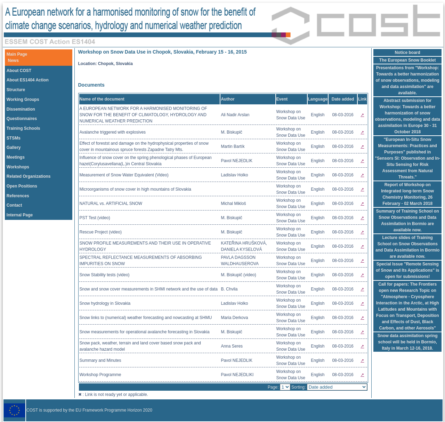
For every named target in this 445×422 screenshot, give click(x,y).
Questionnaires (22, 118)
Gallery (14, 147)
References (18, 195)
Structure (16, 89)
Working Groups (23, 99)
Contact (14, 205)
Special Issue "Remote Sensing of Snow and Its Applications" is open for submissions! (407, 270)
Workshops (18, 167)
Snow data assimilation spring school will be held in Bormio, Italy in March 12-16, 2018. (408, 342)
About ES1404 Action (28, 80)
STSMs (14, 138)
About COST (19, 70)
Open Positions (22, 186)
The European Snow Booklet (407, 60)
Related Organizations (29, 176)
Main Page (17, 54)
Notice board (407, 52)
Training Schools (23, 128)
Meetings (16, 157)
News (13, 60)
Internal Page (20, 215)
